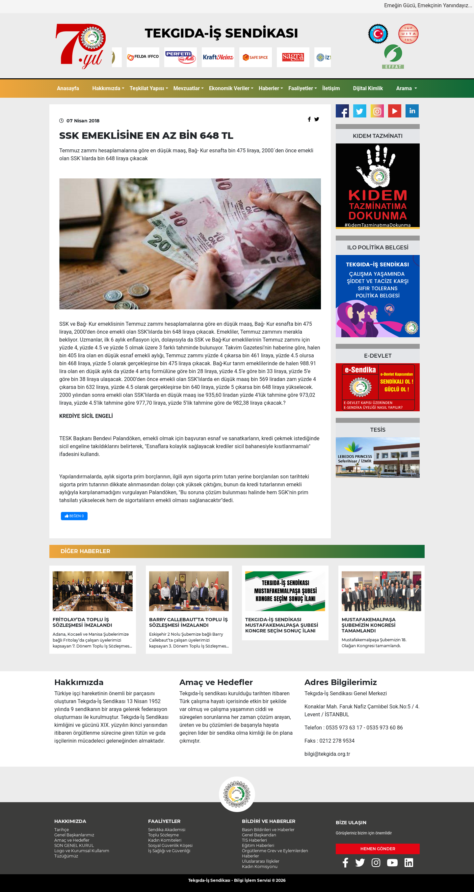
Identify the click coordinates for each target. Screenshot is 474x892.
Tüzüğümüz (66, 856)
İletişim (331, 88)
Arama (404, 88)
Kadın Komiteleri (164, 840)
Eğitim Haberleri (258, 845)
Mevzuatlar (186, 88)
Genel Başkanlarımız (74, 834)
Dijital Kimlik (368, 88)
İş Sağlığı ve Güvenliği (169, 850)
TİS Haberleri (254, 840)
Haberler (269, 88)
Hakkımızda (106, 88)
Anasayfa (68, 88)
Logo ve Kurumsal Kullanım (81, 850)
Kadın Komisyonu (259, 866)
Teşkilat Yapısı (147, 88)
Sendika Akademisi (166, 829)
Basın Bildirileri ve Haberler (268, 829)
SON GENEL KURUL (74, 845)
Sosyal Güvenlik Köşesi (170, 845)
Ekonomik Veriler (229, 88)
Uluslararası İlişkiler (260, 861)
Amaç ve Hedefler (72, 840)
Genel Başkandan (259, 834)
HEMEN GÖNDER (377, 848)
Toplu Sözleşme (163, 834)
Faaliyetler (300, 88)
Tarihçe (61, 829)
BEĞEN (74, 516)
